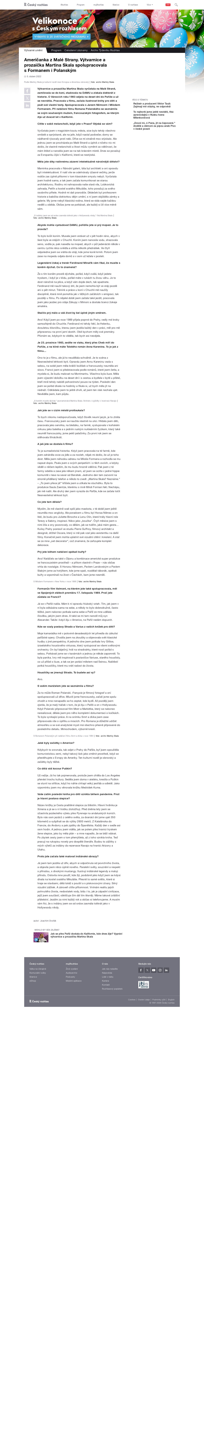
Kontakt (106, 1422)
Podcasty (70, 1414)
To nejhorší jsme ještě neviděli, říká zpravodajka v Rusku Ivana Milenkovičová (163, 120)
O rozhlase (133, 5)
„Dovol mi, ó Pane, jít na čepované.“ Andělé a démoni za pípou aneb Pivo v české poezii (164, 134)
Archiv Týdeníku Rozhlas (105, 50)
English (171, 1437)
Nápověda (107, 1410)
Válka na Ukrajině (38, 1406)
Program (80, 5)
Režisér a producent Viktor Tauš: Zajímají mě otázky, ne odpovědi (163, 106)
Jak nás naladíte (110, 1406)
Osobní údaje (144, 1437)
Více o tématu (140, 100)
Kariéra (105, 1418)
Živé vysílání (72, 1406)
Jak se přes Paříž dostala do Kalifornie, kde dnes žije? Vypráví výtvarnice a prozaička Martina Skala (86, 1373)
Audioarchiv (71, 1410)
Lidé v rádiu (107, 1414)
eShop (33, 1418)
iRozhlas (64, 5)
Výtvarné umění (33, 50)
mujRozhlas (98, 5)
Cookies (131, 1437)
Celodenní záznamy (76, 50)
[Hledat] (176, 5)
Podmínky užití (158, 1437)
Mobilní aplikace (74, 1418)
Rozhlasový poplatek (112, 1426)
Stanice (116, 5)
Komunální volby (38, 1410)
